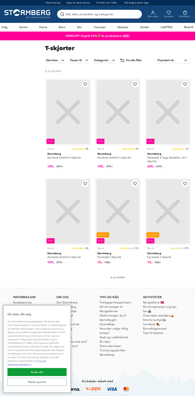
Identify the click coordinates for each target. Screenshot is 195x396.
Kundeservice (22, 302)
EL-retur (105, 341)
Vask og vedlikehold (114, 337)
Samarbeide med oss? (71, 341)
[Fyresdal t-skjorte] (118, 223)
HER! (126, 36)
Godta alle (37, 372)
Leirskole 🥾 (151, 324)
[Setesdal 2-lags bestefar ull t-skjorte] (168, 125)
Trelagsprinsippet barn (115, 302)
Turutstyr (100, 27)
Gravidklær (107, 324)
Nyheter (123, 27)
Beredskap (107, 354)
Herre (43, 27)
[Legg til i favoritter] (85, 84)
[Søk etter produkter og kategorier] (100, 14)
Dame (23, 27)
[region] (37, 349)
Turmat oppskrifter (113, 350)
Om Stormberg (66, 302)
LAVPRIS (166, 27)
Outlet (144, 27)
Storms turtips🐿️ (154, 320)
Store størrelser (110, 346)
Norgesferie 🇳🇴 (153, 302)
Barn (62, 27)
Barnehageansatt (155, 328)
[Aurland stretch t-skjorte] (68, 125)
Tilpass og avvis (37, 381)
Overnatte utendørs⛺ (158, 315)
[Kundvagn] (185, 14)
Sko (79, 27)
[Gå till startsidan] (27, 14)
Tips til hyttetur (153, 333)
